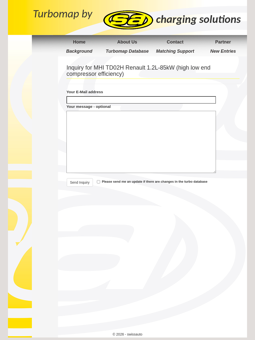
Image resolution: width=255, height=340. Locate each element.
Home (79, 42)
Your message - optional (88, 106)
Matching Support (175, 51)
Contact (175, 42)
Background (79, 51)
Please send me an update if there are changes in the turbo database (154, 181)
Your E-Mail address (84, 92)
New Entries (223, 51)
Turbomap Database (127, 51)
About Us (127, 42)
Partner (223, 42)
